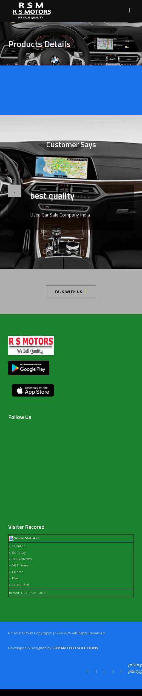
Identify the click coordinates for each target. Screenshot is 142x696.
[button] (68, 240)
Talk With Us (68, 291)
